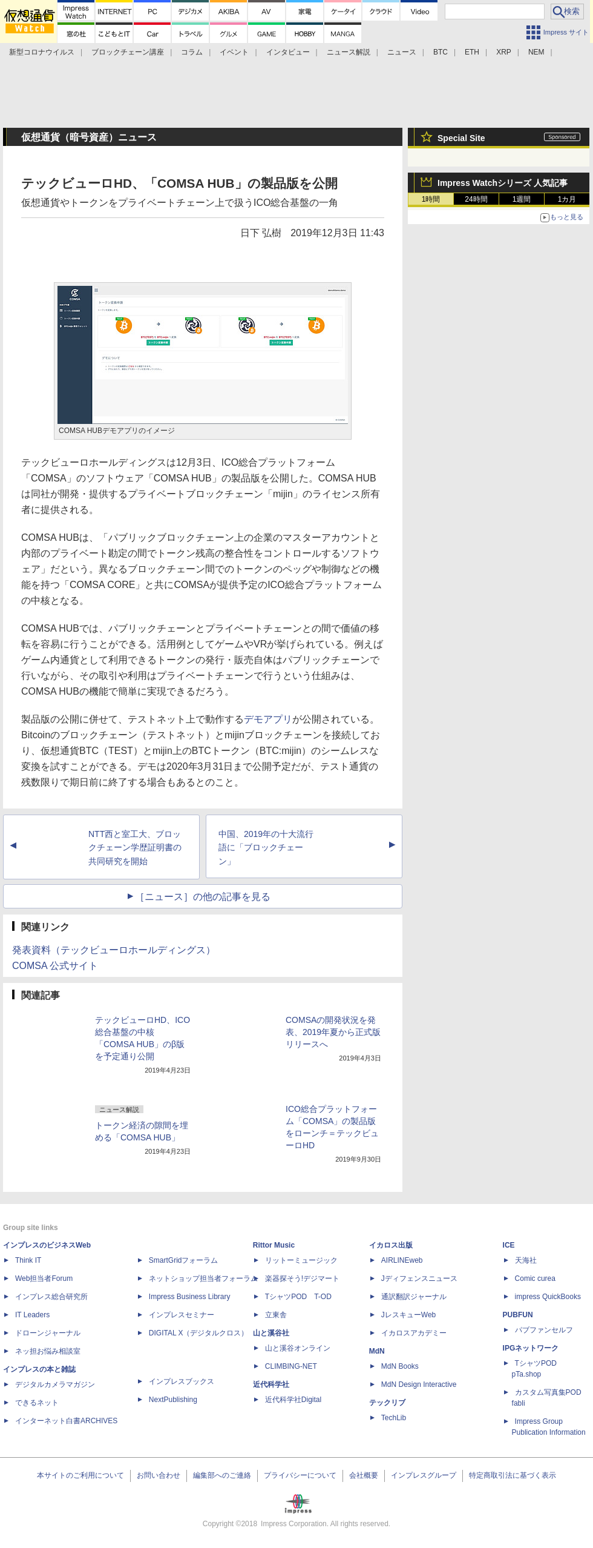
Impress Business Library (190, 1296)
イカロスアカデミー (414, 1333)
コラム (192, 52)
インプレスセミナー (181, 1315)
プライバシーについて (300, 1475)
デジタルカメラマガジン (55, 1384)
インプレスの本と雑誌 (39, 1369)
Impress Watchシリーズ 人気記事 (502, 183)
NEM (536, 52)
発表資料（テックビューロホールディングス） (113, 950)
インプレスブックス (181, 1381)
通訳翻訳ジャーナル (414, 1296)
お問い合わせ (158, 1475)
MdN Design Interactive (419, 1384)
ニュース (401, 52)
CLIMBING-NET (291, 1366)
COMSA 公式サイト (55, 966)
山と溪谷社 (271, 1333)
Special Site (461, 138)
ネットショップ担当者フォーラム (203, 1278)
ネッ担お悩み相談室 (47, 1351)
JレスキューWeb (408, 1315)
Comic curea (535, 1278)
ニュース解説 (348, 52)
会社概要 (363, 1475)
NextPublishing (173, 1399)
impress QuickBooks (548, 1296)
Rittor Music (274, 1245)
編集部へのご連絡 (222, 1475)
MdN (377, 1351)
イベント (234, 52)
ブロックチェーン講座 (127, 52)
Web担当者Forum (44, 1278)
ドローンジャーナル (47, 1333)
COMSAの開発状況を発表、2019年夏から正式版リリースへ (333, 1032)
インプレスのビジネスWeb (47, 1245)
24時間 (476, 199)
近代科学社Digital (293, 1399)
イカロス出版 (391, 1245)
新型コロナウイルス (41, 52)
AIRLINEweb (402, 1260)
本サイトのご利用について (80, 1475)
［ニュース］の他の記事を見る (202, 896)
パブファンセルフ (544, 1330)
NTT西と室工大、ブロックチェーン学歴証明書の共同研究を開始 (135, 848)
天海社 (526, 1260)
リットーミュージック (301, 1260)
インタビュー (288, 52)
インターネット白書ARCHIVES (66, 1421)
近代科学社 (271, 1384)
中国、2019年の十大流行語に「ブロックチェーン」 (265, 848)
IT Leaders (32, 1315)
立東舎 (276, 1315)
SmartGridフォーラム (183, 1260)
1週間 (522, 199)
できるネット (37, 1402)
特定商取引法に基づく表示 (512, 1475)
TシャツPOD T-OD (298, 1296)
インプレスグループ (423, 1475)
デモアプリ (268, 719)
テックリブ (387, 1402)
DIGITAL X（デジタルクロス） (199, 1333)
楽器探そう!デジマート (302, 1278)
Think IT (28, 1260)
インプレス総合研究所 (51, 1296)
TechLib (393, 1418)
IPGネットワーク (531, 1348)
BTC (440, 52)
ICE (509, 1245)
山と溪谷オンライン (297, 1348)
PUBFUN (518, 1315)
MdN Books (400, 1366)
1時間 (431, 199)
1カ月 (567, 199)
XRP (503, 52)
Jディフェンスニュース (419, 1278)
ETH (472, 52)
